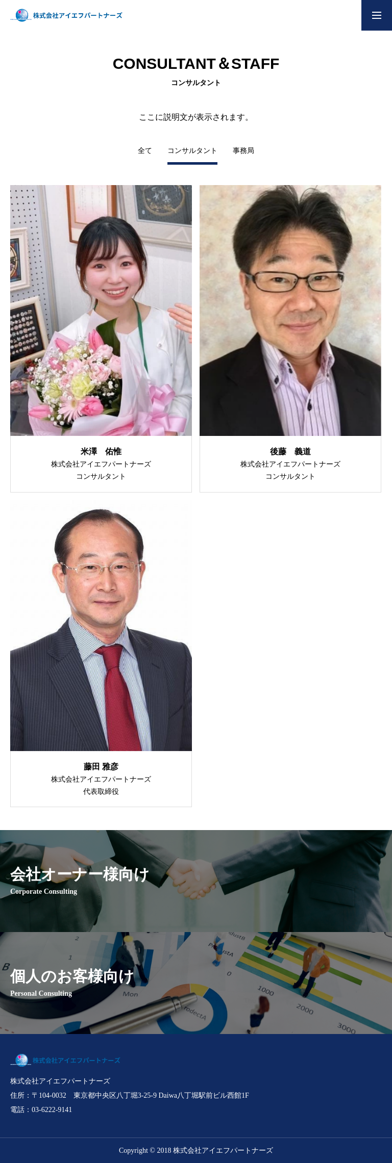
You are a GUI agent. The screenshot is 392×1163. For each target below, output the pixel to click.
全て (145, 150)
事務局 (243, 150)
